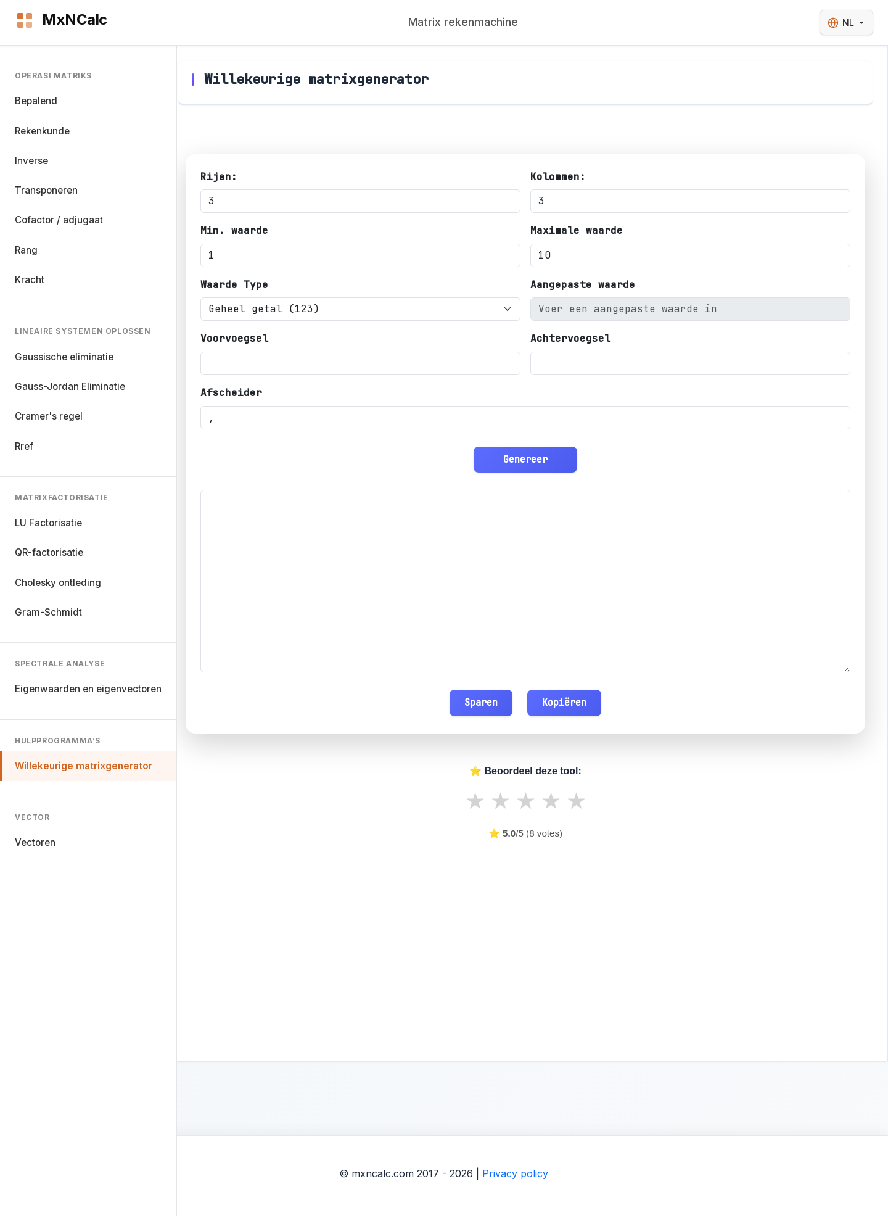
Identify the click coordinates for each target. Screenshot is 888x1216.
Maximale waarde (576, 230)
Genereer (525, 459)
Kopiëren (564, 702)
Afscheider (231, 392)
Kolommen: (558, 176)
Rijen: (218, 176)
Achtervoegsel (570, 338)
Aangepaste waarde (582, 284)
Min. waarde (234, 230)
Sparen (481, 702)
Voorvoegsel (234, 338)
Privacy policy (515, 1173)
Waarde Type (234, 284)
